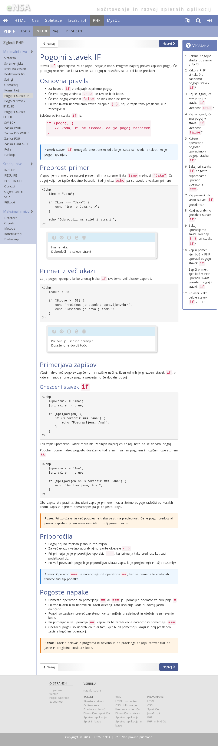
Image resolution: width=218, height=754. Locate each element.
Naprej (168, 43)
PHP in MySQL (156, 730)
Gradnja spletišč (94, 717)
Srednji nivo (12, 163)
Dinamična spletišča (96, 722)
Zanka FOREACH (16, 144)
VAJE (56, 31)
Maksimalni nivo (16, 211)
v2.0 (117, 745)
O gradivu (55, 698)
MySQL (113, 20)
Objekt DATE (13, 192)
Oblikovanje (91, 713)
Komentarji (12, 90)
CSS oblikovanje (126, 713)
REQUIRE (10, 175)
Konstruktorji (13, 234)
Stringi (8, 79)
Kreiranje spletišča (127, 717)
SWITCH (10, 122)
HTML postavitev (126, 709)
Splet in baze (92, 730)
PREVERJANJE (75, 31)
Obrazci (9, 186)
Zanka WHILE (13, 128)
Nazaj (49, 44)
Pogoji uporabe (59, 706)
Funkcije (10, 155)
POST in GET (13, 181)
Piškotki (9, 202)
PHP (96, 20)
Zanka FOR (12, 138)
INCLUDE (10, 170)
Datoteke (10, 218)
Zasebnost (56, 710)
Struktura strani (93, 709)
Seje (7, 197)
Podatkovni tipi (14, 74)
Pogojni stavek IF (16, 96)
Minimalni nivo (15, 51)
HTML (20, 20)
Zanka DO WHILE (16, 133)
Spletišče (53, 20)
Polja (7, 149)
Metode (9, 228)
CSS (35, 20)
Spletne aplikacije (95, 726)
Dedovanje (11, 239)
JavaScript (77, 20)
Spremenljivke (13, 63)
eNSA (106, 745)
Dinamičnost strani (127, 722)
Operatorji (11, 85)
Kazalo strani (92, 699)
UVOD (25, 31)
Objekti (9, 223)
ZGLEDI (41, 31)
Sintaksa (10, 58)
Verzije (53, 702)
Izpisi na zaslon (15, 69)
